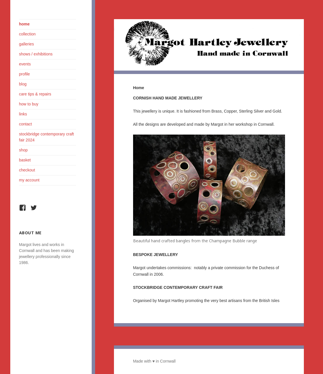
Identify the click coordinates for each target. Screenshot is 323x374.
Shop (23, 150)
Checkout (27, 170)
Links (23, 114)
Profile (24, 74)
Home (24, 24)
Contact (25, 124)
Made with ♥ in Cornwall (154, 361)
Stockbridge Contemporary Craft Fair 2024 (46, 137)
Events (25, 64)
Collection (27, 34)
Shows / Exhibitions (36, 54)
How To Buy (29, 104)
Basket (25, 160)
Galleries (26, 44)
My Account (29, 180)
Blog (23, 84)
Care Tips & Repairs (35, 94)
